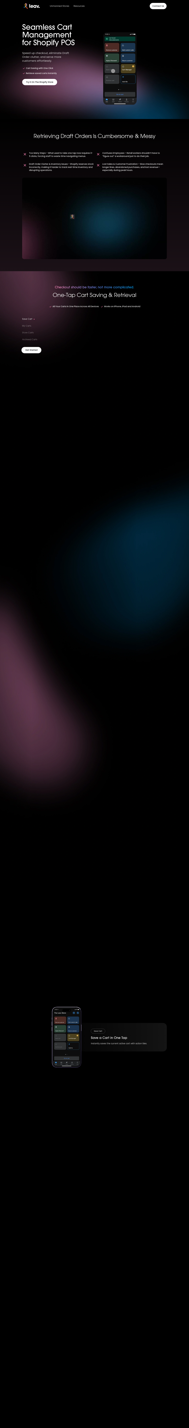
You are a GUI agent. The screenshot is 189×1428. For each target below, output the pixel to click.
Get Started (31, 350)
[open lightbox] (94, 218)
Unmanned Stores (59, 5)
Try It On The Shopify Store (39, 82)
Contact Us (158, 6)
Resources (79, 5)
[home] (33, 6)
